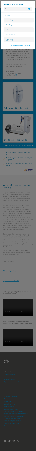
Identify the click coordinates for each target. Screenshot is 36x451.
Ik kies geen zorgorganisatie (21, 45)
